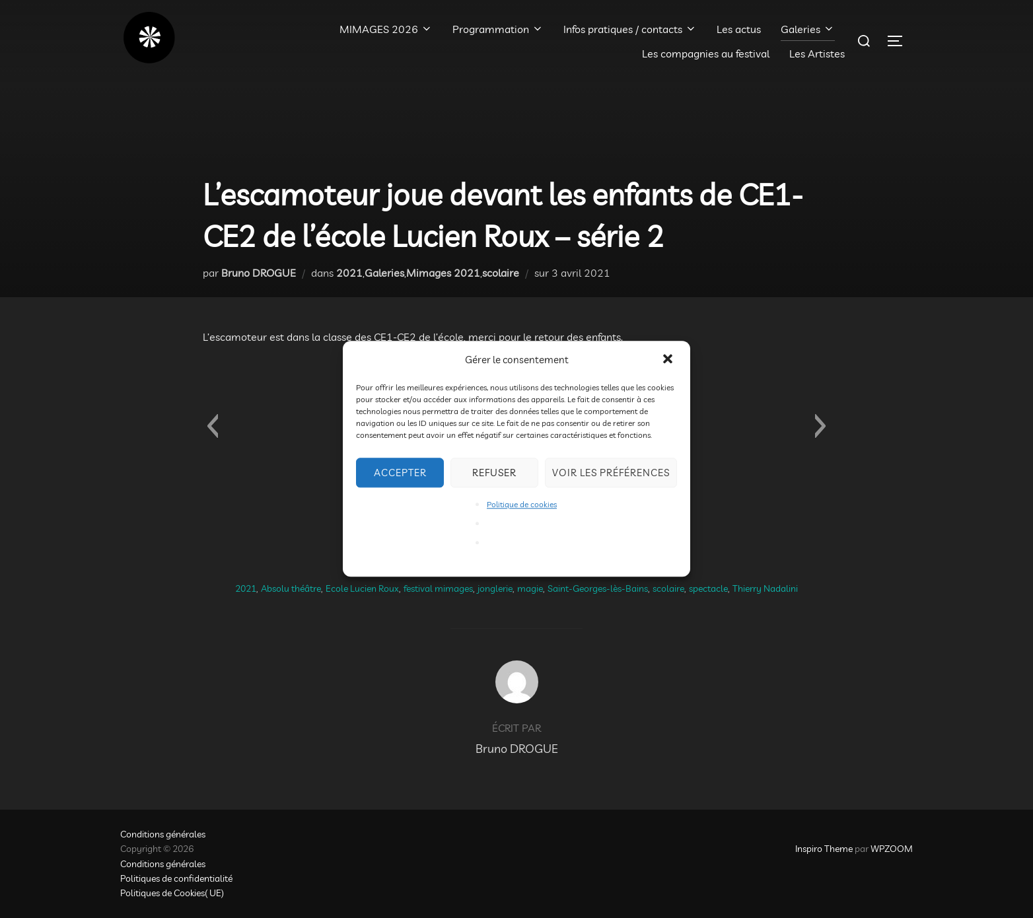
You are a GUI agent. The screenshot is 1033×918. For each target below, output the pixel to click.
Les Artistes (817, 53)
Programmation (498, 29)
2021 (349, 272)
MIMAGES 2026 (386, 29)
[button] (669, 360)
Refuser (494, 472)
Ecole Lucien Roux (362, 588)
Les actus (739, 29)
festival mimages (438, 588)
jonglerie (495, 588)
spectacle (708, 588)
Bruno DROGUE (258, 272)
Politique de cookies (522, 504)
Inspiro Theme (824, 849)
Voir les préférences (611, 472)
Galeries (808, 29)
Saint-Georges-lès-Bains (598, 588)
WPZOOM (892, 849)
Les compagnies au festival (705, 53)
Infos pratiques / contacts (630, 29)
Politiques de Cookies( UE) (172, 893)
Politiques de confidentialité (176, 878)
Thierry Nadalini (765, 588)
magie (530, 588)
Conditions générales (162, 834)
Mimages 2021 (443, 272)
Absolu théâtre (291, 588)
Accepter (400, 472)
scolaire (500, 272)
